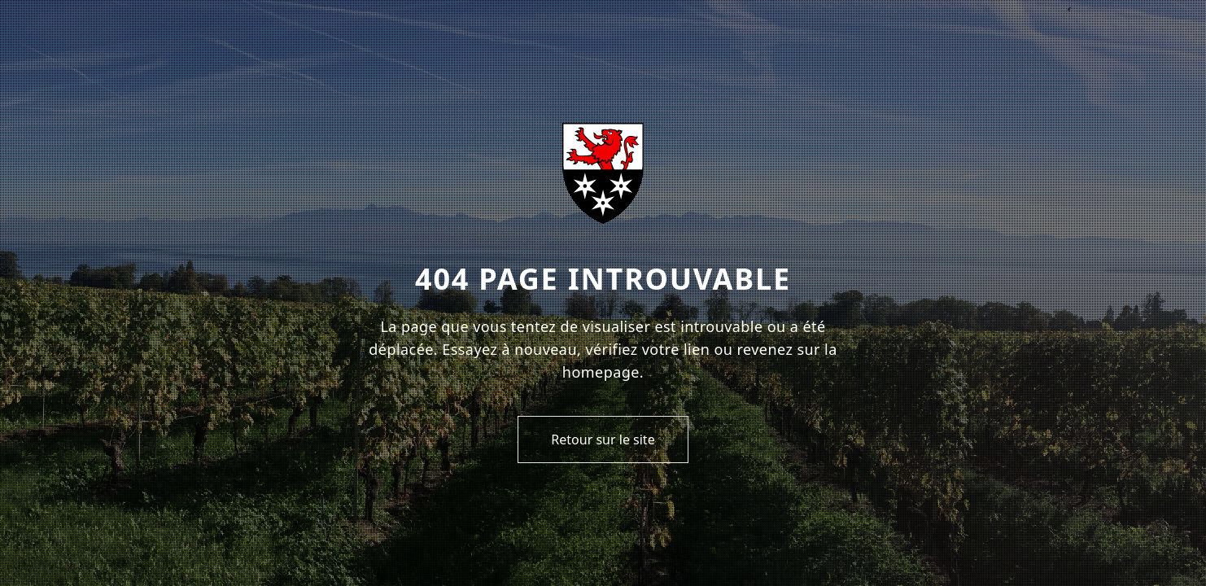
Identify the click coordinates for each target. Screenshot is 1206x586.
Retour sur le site (602, 439)
